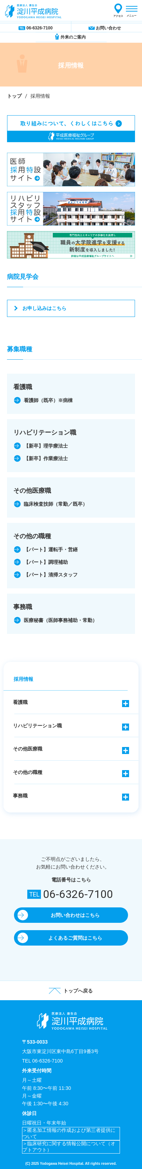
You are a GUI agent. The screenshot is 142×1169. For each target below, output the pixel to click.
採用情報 (23, 679)
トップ (14, 96)
